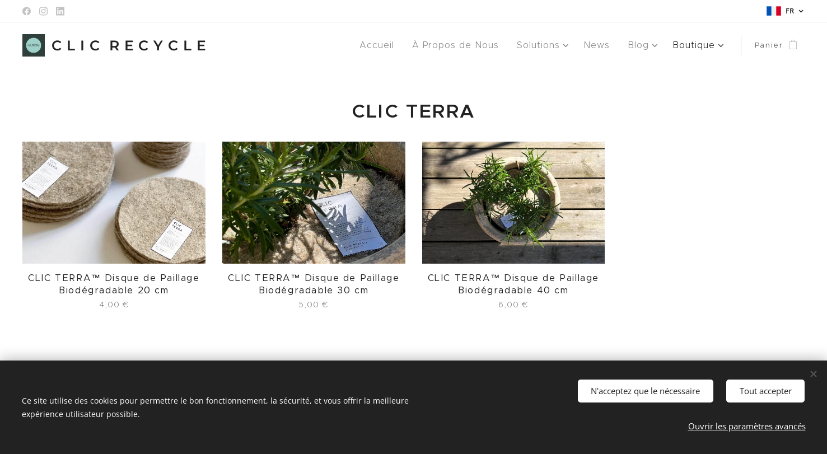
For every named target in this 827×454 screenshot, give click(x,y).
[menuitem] (392, 45)
